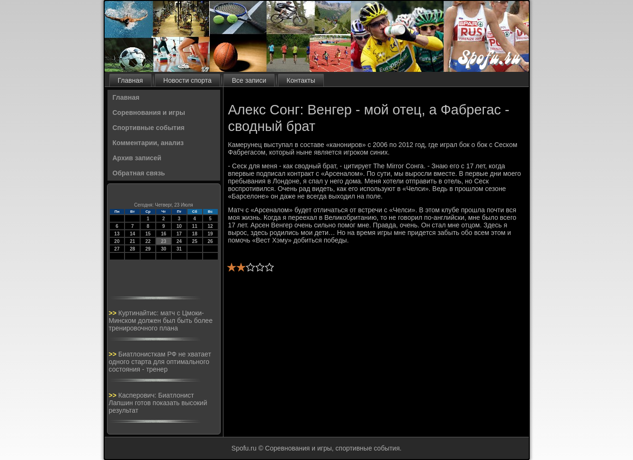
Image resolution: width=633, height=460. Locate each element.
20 (116, 241)
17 (179, 233)
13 (116, 233)
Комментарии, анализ (148, 143)
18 (194, 233)
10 (179, 226)
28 (132, 249)
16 (163, 233)
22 (148, 241)
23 (163, 241)
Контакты (300, 80)
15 (148, 233)
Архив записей (137, 158)
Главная (130, 80)
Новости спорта (187, 80)
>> (113, 313)
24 (179, 241)
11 (194, 226)
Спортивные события (149, 127)
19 (210, 233)
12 (210, 226)
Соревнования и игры (149, 112)
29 (148, 249)
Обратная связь (139, 173)
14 (132, 233)
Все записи (249, 80)
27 (116, 249)
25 (194, 241)
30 (163, 249)
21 (132, 241)
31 (179, 249)
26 (210, 241)
